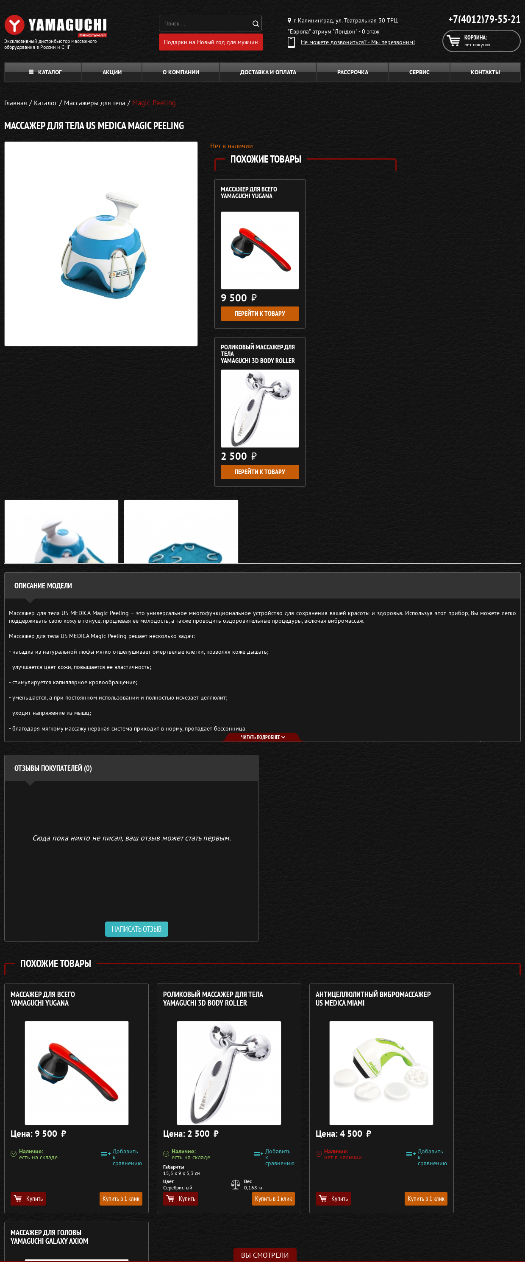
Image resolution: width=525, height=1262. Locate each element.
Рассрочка (352, 74)
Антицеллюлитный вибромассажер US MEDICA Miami (303, 856)
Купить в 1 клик (99, 1051)
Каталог (45, 74)
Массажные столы (226, 1191)
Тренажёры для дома (231, 1232)
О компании (181, 74)
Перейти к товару (257, 310)
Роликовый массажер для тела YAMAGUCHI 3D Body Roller (348, 198)
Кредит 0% (375, 1211)
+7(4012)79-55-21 (484, 19)
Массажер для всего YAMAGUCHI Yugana (249, 195)
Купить (28, 1051)
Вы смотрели (265, 1255)
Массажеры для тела (230, 1211)
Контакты (485, 74)
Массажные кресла (228, 1181)
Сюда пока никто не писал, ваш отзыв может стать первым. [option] (131, 690)
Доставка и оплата (268, 74)
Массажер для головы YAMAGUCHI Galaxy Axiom (442, 852)
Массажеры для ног (229, 1221)
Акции (112, 74)
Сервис (419, 74)
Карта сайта (377, 1232)
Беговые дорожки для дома (240, 1242)
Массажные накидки (230, 1201)
